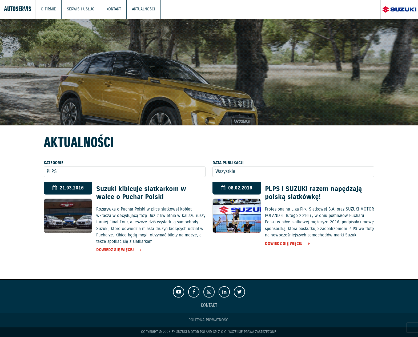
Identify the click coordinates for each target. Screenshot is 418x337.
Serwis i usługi (81, 9)
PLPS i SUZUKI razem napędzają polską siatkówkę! (313, 193)
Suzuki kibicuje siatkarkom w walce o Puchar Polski (141, 193)
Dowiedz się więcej (115, 250)
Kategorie (53, 163)
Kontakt (113, 9)
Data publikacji (228, 163)
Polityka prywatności (209, 320)
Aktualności (143, 9)
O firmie (48, 9)
